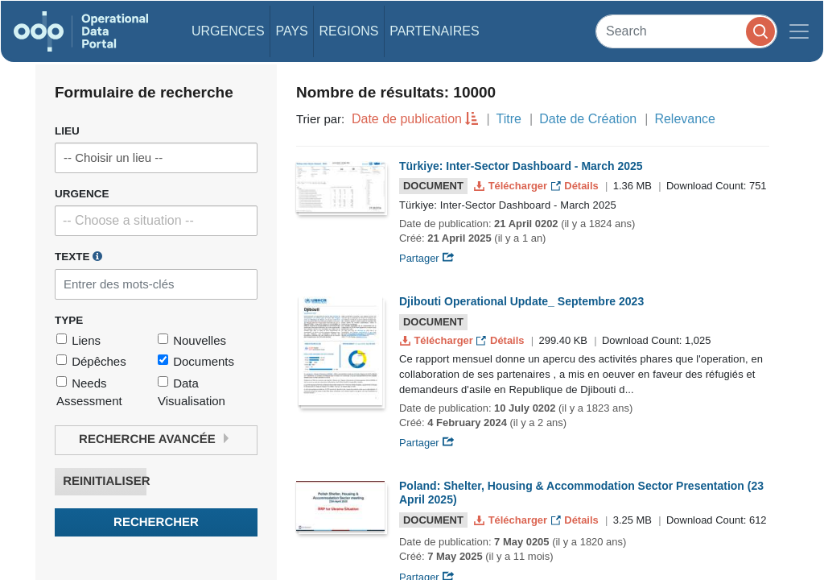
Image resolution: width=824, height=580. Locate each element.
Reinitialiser (104, 481)
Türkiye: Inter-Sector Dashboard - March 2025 (521, 166)
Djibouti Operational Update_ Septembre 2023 (521, 301)
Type (69, 320)
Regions (349, 31)
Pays (291, 31)
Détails (576, 186)
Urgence (82, 194)
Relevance (684, 119)
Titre (508, 119)
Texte (78, 256)
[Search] (686, 31)
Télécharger (512, 186)
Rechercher (156, 522)
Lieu (67, 131)
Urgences (228, 31)
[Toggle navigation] (799, 31)
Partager (427, 258)
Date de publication (407, 119)
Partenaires (434, 31)
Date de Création (588, 119)
